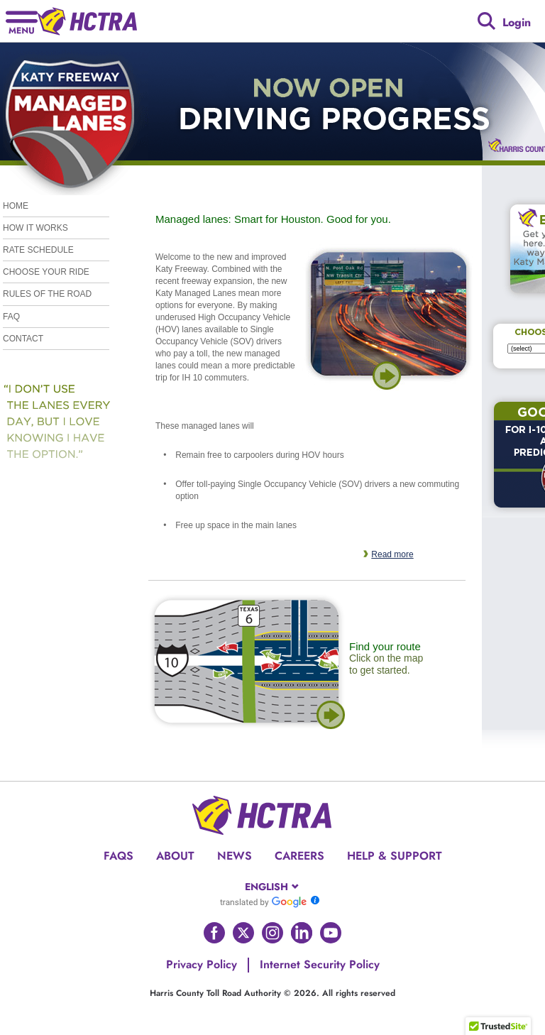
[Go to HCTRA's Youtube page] (330, 932)
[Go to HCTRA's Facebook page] (214, 932)
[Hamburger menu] (22, 21)
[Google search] (486, 21)
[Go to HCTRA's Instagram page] (272, 932)
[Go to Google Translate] (263, 901)
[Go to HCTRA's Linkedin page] (301, 932)
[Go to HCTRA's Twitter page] (243, 932)
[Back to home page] (87, 21)
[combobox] (273, 886)
